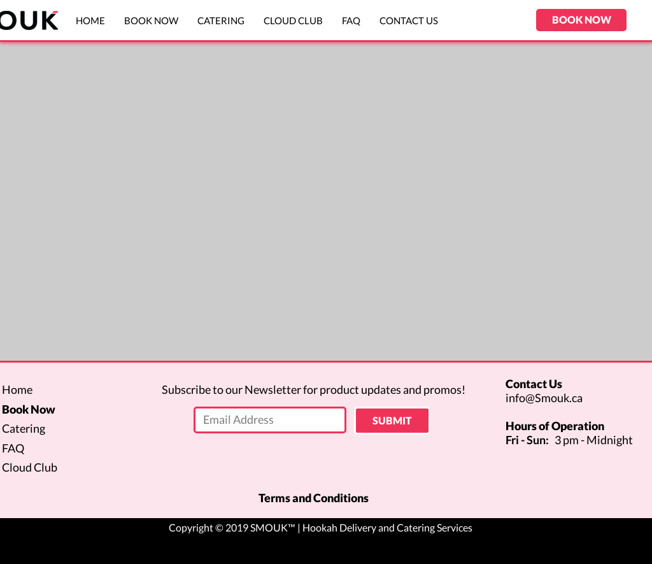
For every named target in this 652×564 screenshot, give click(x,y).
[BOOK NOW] (581, 20)
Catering (23, 428)
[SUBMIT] (392, 421)
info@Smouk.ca (544, 398)
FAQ (13, 448)
